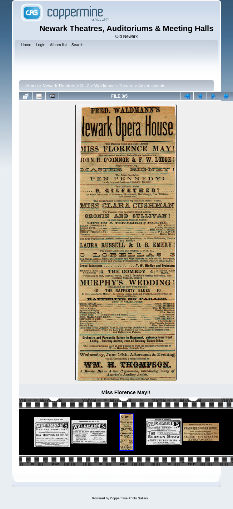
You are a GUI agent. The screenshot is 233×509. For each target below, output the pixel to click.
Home (32, 85)
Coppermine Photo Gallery (129, 498)
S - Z (84, 85)
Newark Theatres (59, 85)
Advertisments (151, 85)
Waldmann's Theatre (114, 85)
